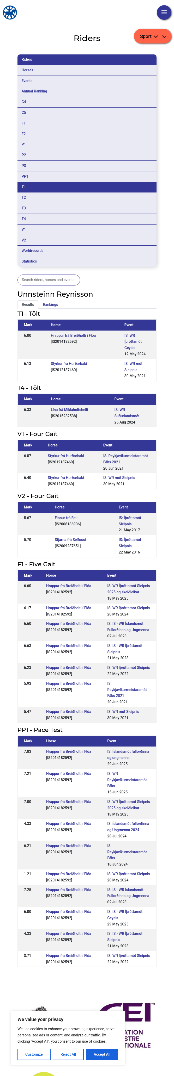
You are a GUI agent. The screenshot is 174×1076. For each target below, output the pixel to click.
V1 (24, 229)
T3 (24, 208)
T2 (24, 197)
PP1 (25, 176)
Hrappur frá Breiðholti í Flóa (73, 335)
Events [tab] (27, 81)
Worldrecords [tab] (33, 250)
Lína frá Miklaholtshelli (69, 410)
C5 (24, 112)
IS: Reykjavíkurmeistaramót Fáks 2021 (127, 689)
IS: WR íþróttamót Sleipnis (128, 608)
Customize (34, 1054)
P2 (24, 155)
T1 (24, 187)
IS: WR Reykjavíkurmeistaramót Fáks (127, 780)
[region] (67, 1038)
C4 (24, 102)
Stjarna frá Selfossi (70, 540)
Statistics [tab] (29, 261)
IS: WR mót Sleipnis (119, 478)
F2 (24, 134)
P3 (24, 166)
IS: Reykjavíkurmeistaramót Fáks (127, 852)
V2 (24, 240)
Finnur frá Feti (66, 518)
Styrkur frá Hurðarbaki (69, 364)
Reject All (68, 1054)
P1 (24, 144)
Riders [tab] (27, 59)
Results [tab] (28, 304)
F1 (24, 123)
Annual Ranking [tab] (34, 91)
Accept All (102, 1054)
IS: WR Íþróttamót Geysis (133, 341)
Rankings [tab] (50, 304)
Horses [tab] (27, 70)
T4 (24, 219)
